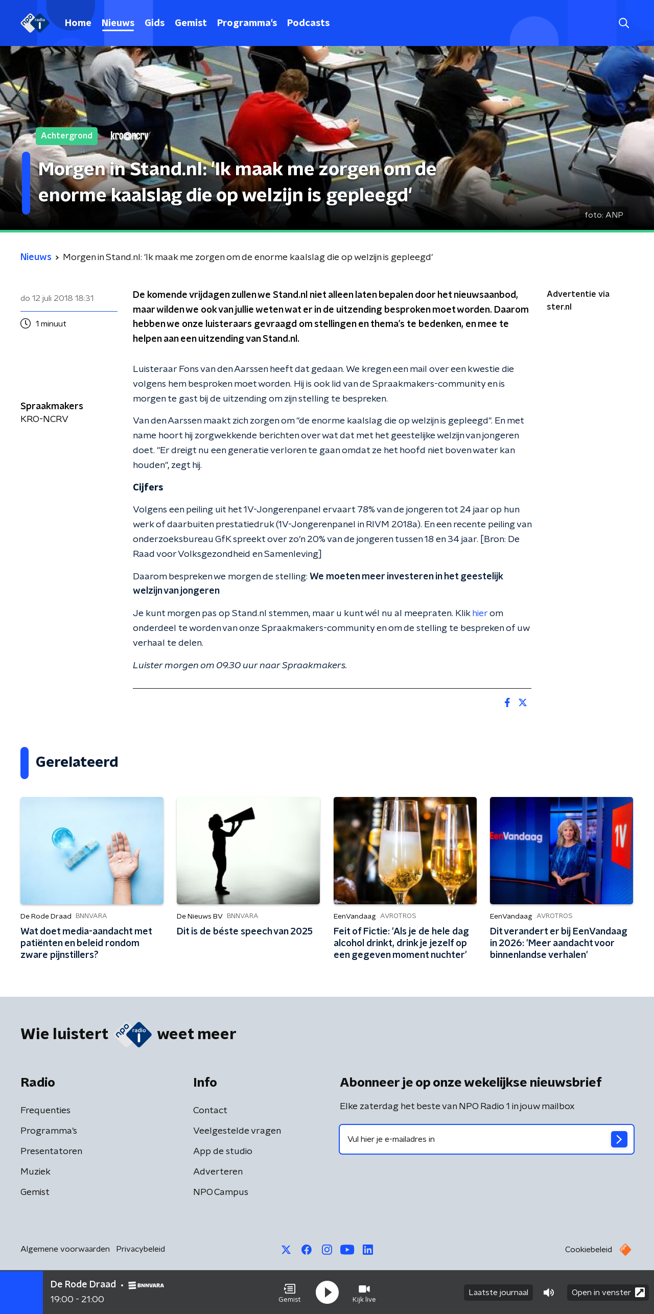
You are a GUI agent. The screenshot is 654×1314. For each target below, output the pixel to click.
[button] (289, 1292)
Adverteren (218, 1172)
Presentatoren (51, 1151)
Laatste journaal (498, 1292)
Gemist (191, 23)
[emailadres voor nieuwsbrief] (487, 1139)
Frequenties (45, 1110)
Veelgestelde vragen (237, 1131)
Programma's (247, 23)
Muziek (35, 1172)
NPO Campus (220, 1192)
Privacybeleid (140, 1249)
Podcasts (308, 23)
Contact (210, 1110)
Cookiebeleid (588, 1250)
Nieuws (118, 23)
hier (479, 613)
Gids (155, 23)
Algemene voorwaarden (65, 1249)
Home (78, 23)
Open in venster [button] (608, 1292)
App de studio (222, 1151)
